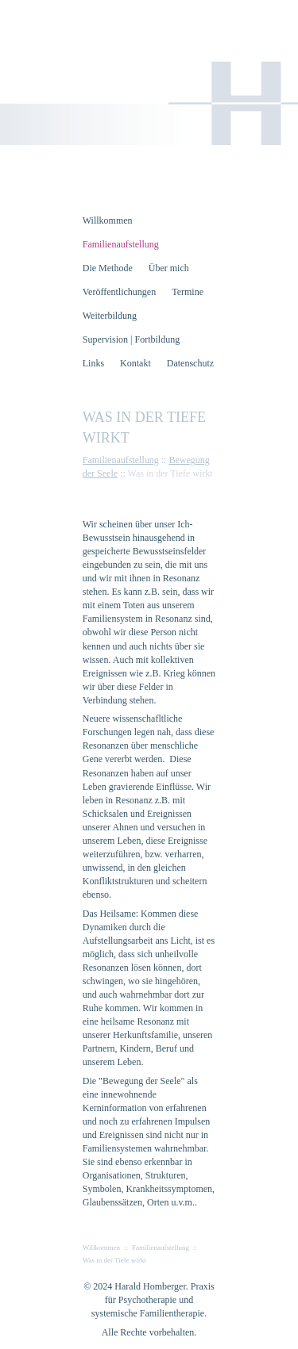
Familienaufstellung (121, 460)
